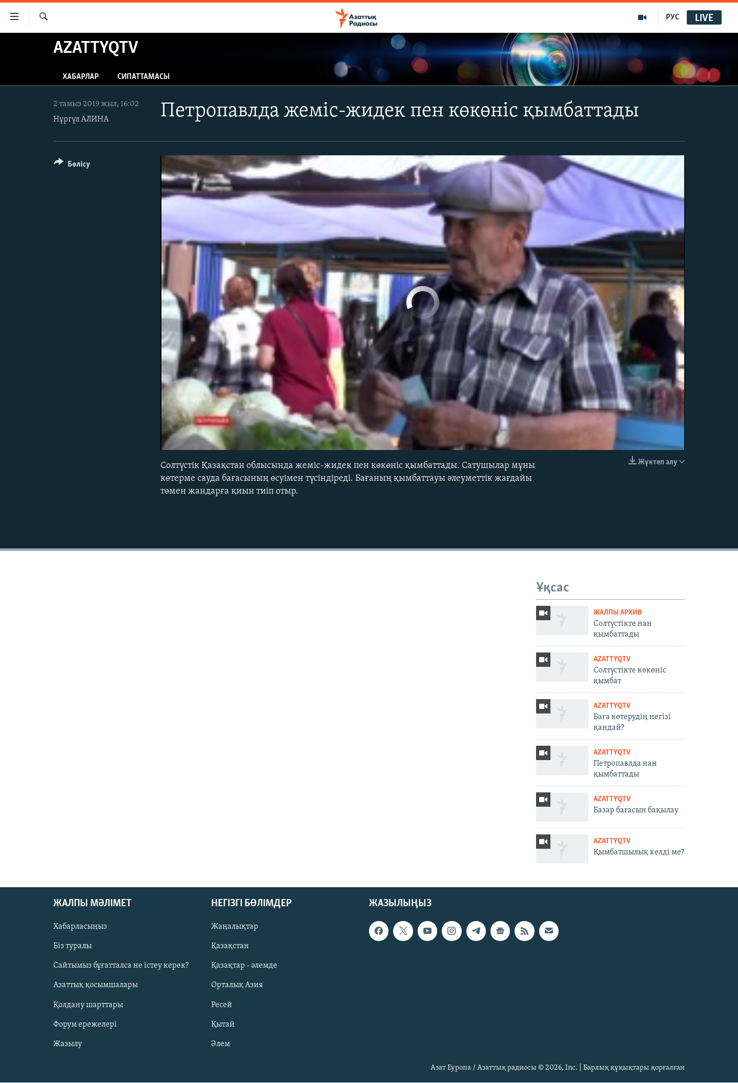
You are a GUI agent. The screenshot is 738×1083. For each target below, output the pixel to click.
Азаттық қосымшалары (95, 986)
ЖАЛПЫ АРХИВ (617, 613)
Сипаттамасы (143, 77)
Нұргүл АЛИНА (81, 119)
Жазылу (67, 1044)
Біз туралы (72, 947)
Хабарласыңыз (80, 927)
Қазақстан (230, 947)
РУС (673, 17)
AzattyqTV (611, 659)
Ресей (221, 1005)
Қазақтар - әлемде (244, 966)
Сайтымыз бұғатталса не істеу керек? (121, 966)
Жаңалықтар (234, 927)
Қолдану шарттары (88, 1005)
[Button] (72, 165)
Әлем (220, 1044)
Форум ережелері (85, 1024)
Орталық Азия (237, 986)
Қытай (223, 1024)
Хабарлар (81, 77)
